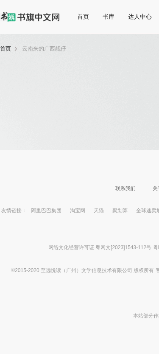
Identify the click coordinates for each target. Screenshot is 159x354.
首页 (83, 16)
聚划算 (120, 211)
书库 (108, 16)
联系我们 (125, 188)
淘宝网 (77, 211)
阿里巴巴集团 (46, 211)
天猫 (99, 211)
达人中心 (140, 16)
